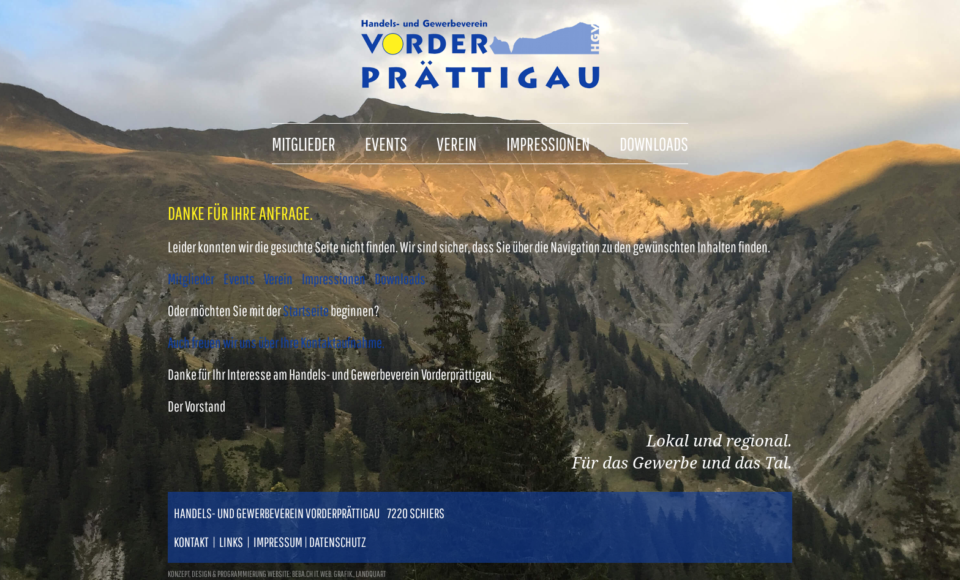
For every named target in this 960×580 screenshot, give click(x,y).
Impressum (277, 541)
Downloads (400, 278)
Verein (278, 278)
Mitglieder (191, 278)
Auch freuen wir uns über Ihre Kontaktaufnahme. (276, 342)
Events (239, 278)
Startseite (306, 310)
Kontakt (191, 541)
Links (231, 541)
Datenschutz (337, 541)
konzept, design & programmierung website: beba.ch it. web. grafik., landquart (277, 574)
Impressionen (334, 278)
